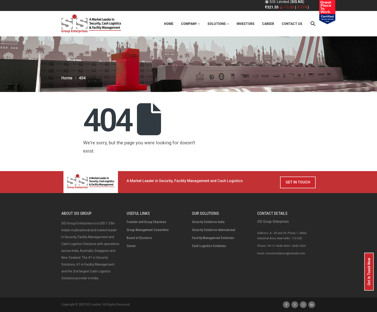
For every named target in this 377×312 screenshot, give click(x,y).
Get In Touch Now (369, 271)
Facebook (286, 304)
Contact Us (292, 24)
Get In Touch (298, 182)
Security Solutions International (213, 230)
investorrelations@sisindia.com (285, 253)
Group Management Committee (148, 230)
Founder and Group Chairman (146, 222)
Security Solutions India (208, 222)
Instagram (303, 304)
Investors (245, 24)
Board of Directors (139, 238)
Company (189, 24)
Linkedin (311, 304)
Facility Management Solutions (213, 238)
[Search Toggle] (313, 23)
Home (168, 24)
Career (268, 24)
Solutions (217, 24)
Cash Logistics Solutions (209, 246)
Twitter (294, 304)
